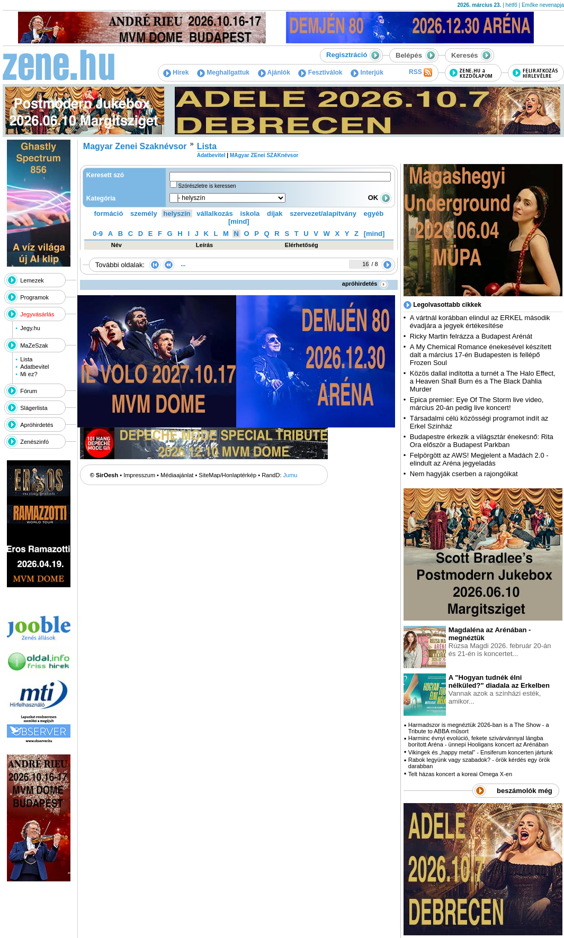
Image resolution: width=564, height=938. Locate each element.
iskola (249, 213)
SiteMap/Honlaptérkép (227, 475)
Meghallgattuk (223, 72)
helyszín (176, 213)
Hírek (176, 72)
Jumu (290, 475)
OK (379, 198)
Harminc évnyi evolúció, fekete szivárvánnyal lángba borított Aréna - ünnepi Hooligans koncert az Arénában (478, 741)
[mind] (238, 221)
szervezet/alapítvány (323, 213)
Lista (26, 359)
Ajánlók (274, 72)
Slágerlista (33, 408)
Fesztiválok (320, 72)
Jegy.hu (30, 328)
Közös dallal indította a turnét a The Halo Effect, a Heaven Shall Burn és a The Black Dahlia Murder (483, 381)
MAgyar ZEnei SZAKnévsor (264, 155)
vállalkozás (214, 213)
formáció (108, 213)
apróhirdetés (365, 283)
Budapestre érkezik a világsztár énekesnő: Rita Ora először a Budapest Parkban (481, 441)
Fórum (28, 391)
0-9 (98, 234)
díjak (275, 213)
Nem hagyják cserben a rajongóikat (464, 474)
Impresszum (139, 475)
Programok (34, 297)
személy (143, 213)
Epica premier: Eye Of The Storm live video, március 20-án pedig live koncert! (477, 404)
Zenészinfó (34, 442)
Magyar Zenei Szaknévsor (135, 146)
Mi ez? (28, 374)
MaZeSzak (34, 345)
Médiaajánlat (176, 475)
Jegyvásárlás (37, 314)
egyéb (374, 213)
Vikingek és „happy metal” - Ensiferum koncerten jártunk (480, 752)
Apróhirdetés (36, 425)
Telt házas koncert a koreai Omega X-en (460, 774)
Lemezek (32, 280)
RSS (420, 72)
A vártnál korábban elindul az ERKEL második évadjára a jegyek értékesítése (480, 322)
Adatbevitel (34, 366)
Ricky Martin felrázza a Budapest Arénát (471, 336)
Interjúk (367, 72)
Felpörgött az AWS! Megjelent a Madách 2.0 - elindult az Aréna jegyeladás (479, 459)
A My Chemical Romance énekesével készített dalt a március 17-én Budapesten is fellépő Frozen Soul (480, 355)
